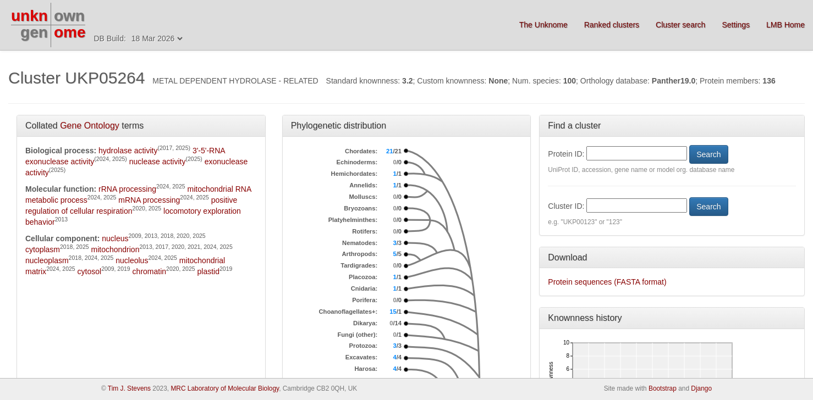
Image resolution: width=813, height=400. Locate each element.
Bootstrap (663, 388)
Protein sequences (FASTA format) (607, 281)
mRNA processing (149, 200)
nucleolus (132, 260)
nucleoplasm (47, 260)
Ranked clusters (611, 24)
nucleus (115, 238)
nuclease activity (157, 161)
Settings (736, 24)
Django (701, 388)
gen (34, 32)
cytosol (90, 271)
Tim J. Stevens (129, 388)
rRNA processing (127, 189)
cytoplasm (42, 249)
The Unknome (543, 24)
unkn (29, 15)
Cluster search (680, 24)
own (69, 15)
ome (70, 32)
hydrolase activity (127, 150)
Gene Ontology (89, 125)
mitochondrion (115, 249)
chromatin (149, 271)
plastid (208, 271)
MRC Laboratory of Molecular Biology (225, 388)
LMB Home (785, 24)
